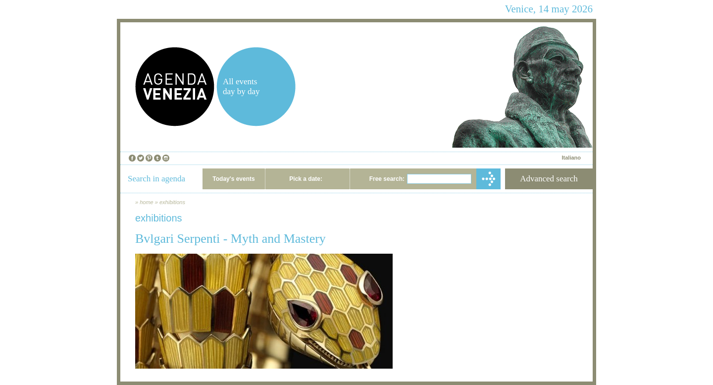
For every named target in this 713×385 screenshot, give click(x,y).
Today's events (233, 178)
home (146, 202)
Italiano (571, 158)
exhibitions (172, 202)
